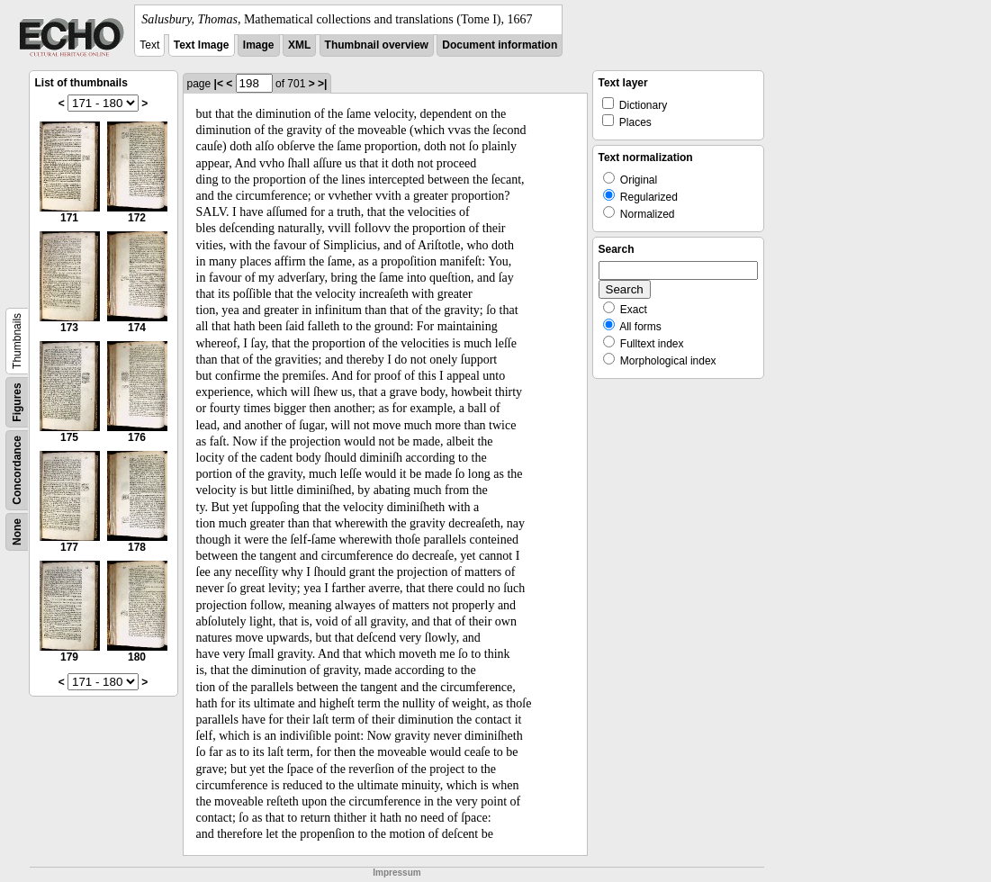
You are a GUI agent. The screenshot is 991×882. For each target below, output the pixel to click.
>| (322, 83)
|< (218, 83)
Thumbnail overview (376, 45)
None (17, 531)
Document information (499, 45)
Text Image (202, 45)
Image (259, 45)
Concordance (17, 470)
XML (299, 45)
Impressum (396, 873)
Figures (17, 401)
